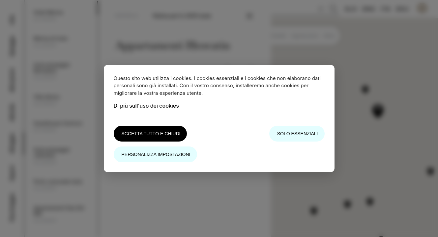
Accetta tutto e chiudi (151, 133)
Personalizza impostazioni (156, 154)
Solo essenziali (297, 133)
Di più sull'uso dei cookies (146, 105)
